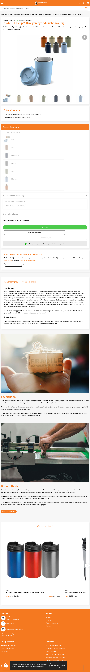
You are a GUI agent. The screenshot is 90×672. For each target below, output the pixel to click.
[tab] (11, 258)
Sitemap (48, 597)
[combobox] (45, 8)
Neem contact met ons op (13, 241)
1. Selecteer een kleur (11, 133)
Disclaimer (4, 622)
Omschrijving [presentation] (12, 257)
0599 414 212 (8, 236)
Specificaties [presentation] (29, 257)
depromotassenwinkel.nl (9, 643)
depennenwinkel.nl (8, 640)
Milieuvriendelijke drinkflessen (55, 628)
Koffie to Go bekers (38, 14)
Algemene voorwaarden (8, 616)
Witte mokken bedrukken (54, 616)
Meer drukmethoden (8, 487)
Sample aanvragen (45, 214)
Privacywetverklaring (7, 619)
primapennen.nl (7, 649)
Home (2, 14)
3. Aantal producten (10, 190)
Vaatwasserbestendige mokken (56, 631)
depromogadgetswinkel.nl (10, 646)
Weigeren (63, 665)
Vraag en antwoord (52, 594)
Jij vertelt (49, 591)
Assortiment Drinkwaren (13, 14)
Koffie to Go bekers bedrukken (55, 625)
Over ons (48, 588)
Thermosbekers (26, 14)
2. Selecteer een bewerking (13, 172)
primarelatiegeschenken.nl (10, 652)
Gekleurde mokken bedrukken (55, 619)
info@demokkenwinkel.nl (28, 236)
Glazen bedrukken (51, 622)
